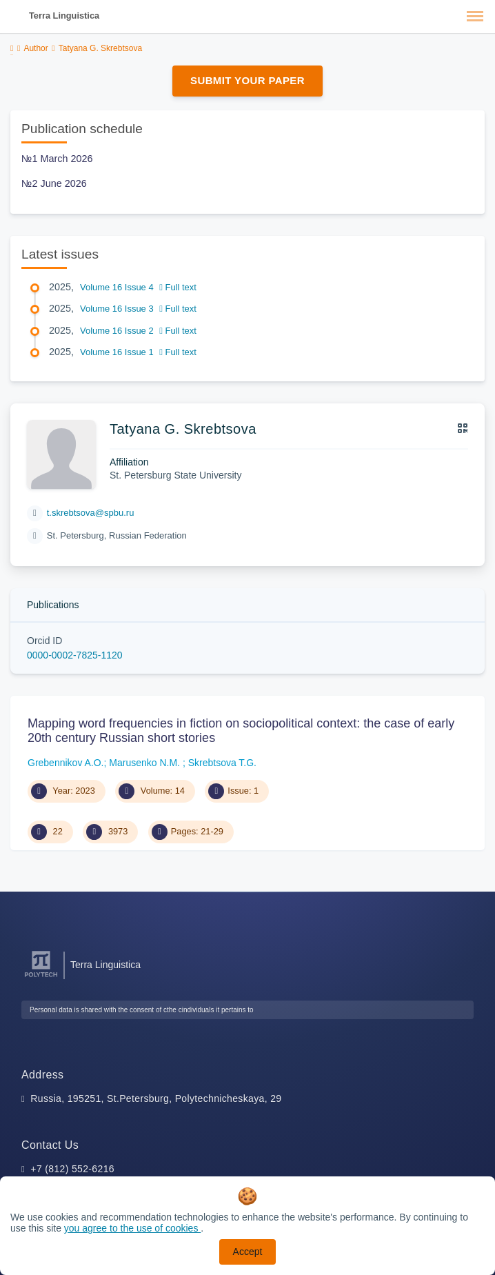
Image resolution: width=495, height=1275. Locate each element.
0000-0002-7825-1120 (75, 655)
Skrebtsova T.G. (222, 762)
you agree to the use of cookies (132, 1228)
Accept (248, 1251)
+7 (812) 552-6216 (72, 1168)
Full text (177, 287)
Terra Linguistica (64, 15)
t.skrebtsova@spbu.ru (90, 513)
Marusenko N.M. (146, 762)
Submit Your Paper (247, 80)
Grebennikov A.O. (66, 762)
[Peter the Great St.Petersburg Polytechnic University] (41, 977)
